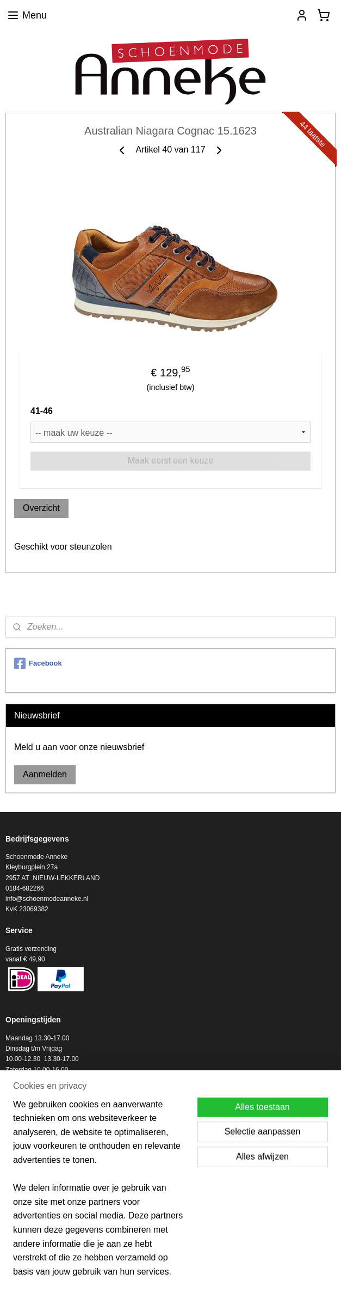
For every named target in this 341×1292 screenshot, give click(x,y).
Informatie (19, 1193)
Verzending (21, 1203)
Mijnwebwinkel (286, 1272)
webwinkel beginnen (202, 1272)
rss (167, 1272)
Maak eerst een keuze (170, 460)
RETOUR (19, 1213)
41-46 (41, 411)
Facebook (38, 663)
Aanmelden (45, 774)
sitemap (147, 1272)
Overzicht (41, 508)
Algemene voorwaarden (40, 1224)
